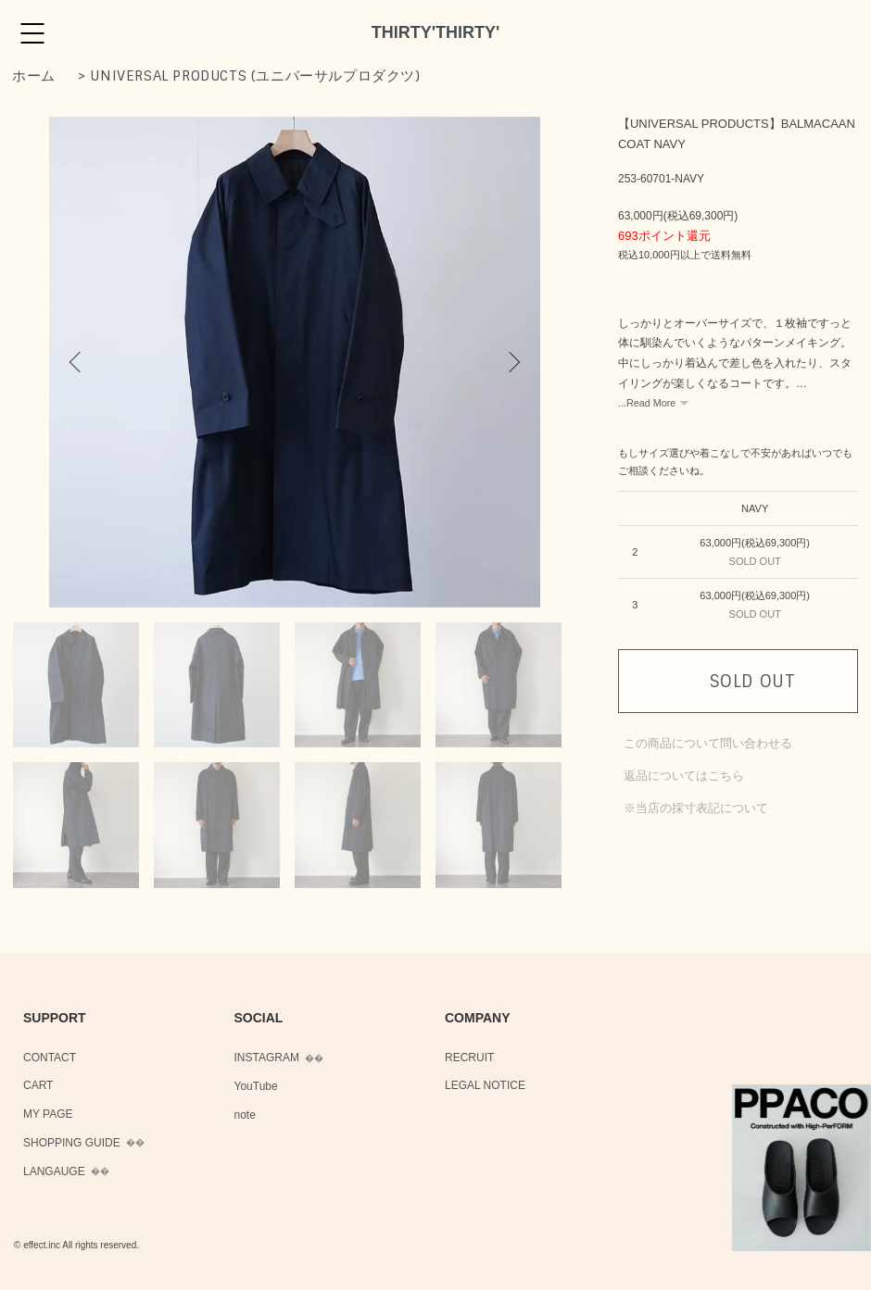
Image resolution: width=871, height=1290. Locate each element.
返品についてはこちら (684, 776)
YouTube (256, 1086)
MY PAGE (48, 1114)
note (245, 1114)
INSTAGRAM (266, 1057)
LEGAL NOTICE (485, 1085)
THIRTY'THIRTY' (436, 32)
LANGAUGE (54, 1171)
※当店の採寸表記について (696, 808)
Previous (77, 362)
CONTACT (49, 1057)
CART (38, 1085)
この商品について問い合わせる (708, 743)
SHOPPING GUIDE (71, 1142)
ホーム (34, 76)
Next (512, 362)
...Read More (646, 402)
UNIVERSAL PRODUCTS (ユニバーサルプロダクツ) (255, 76)
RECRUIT (469, 1057)
